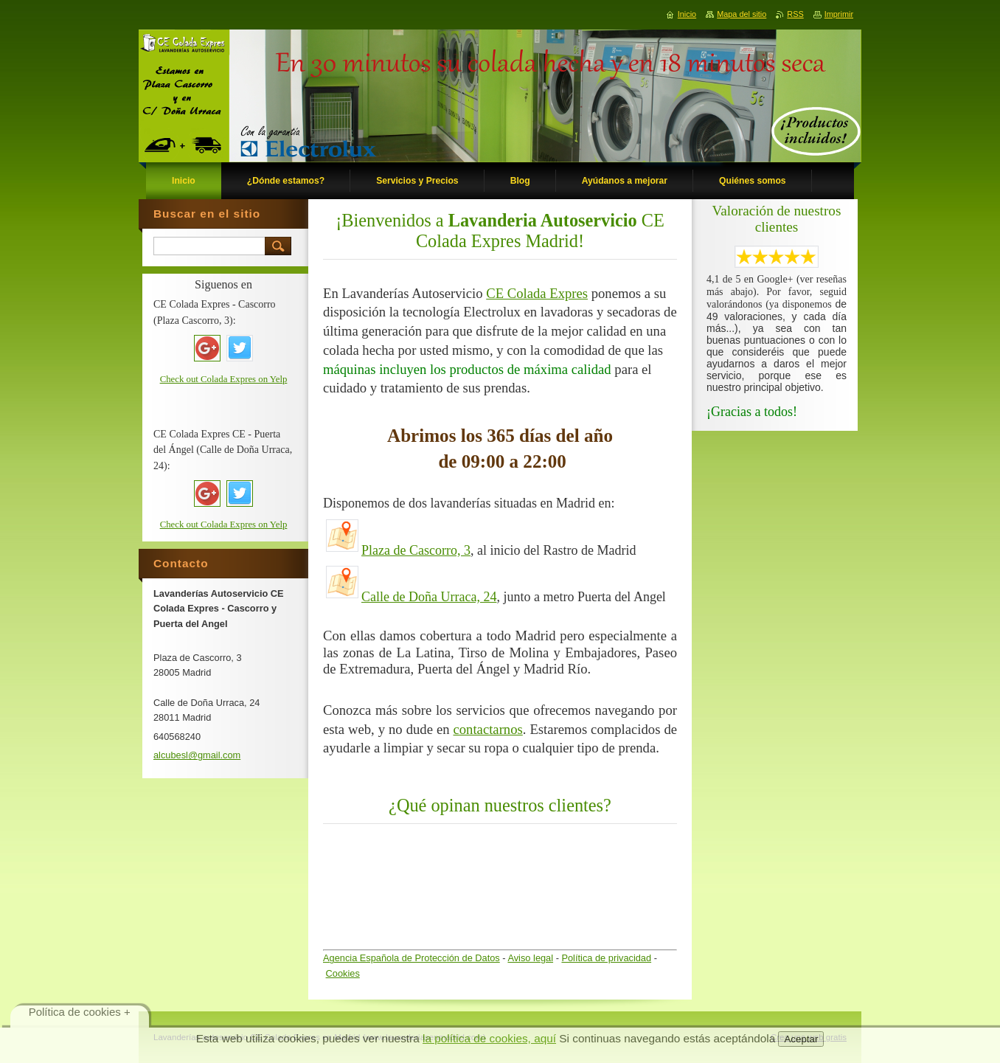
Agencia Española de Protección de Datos (411, 957)
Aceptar (801, 1039)
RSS (795, 14)
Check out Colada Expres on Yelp (224, 379)
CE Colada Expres (537, 293)
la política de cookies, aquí (489, 1038)
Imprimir (838, 14)
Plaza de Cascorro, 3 (416, 550)
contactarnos (488, 729)
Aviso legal (530, 957)
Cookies (343, 973)
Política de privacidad (606, 957)
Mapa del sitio (741, 14)
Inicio (687, 14)
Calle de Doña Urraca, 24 (428, 596)
